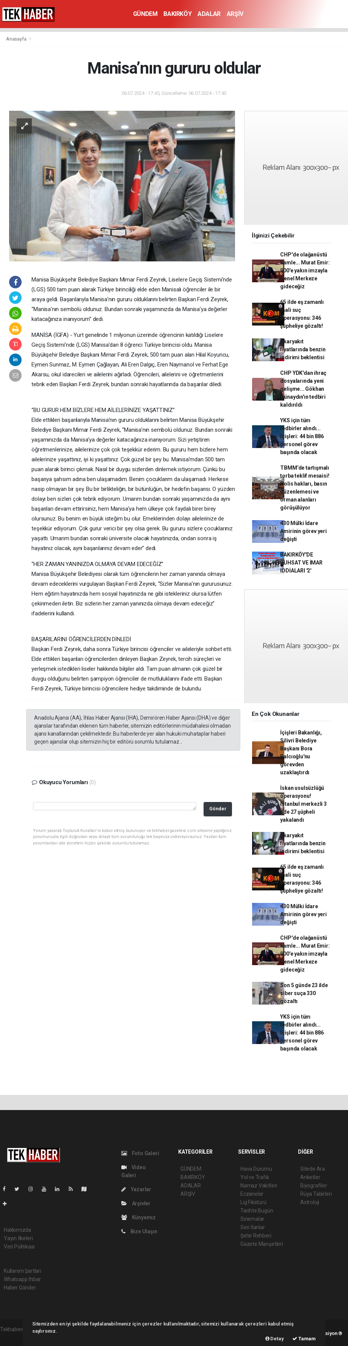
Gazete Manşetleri (261, 1244)
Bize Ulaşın (139, 1231)
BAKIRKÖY (177, 13)
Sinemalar (252, 1219)
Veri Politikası (19, 1247)
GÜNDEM (145, 13)
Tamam (304, 1338)
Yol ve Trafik (254, 1177)
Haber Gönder (20, 1288)
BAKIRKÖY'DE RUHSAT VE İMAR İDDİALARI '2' (301, 563)
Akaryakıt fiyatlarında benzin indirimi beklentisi (302, 349)
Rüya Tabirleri (316, 1194)
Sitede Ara (312, 1169)
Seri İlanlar (252, 1227)
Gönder (217, 808)
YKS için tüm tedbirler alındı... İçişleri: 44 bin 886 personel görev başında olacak (301, 436)
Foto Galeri (140, 1153)
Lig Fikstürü (253, 1202)
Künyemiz (138, 1217)
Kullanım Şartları (22, 1271)
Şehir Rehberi (255, 1236)
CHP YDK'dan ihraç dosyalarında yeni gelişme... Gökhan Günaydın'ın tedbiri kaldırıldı (303, 389)
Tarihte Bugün (256, 1211)
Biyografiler (313, 1185)
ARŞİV (235, 13)
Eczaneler (251, 1194)
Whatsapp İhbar (22, 1279)
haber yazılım (15, 1337)
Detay (274, 1338)
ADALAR (209, 13)
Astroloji (309, 1202)
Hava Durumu (256, 1169)
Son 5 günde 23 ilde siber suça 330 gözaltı (304, 993)
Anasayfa (16, 39)
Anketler (310, 1177)
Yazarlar (136, 1189)
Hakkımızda (17, 1230)
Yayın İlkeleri (18, 1238)
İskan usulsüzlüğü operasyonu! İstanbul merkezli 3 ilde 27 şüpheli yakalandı (303, 804)
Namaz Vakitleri (258, 1185)
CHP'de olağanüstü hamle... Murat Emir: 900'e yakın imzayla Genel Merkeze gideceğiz (304, 270)
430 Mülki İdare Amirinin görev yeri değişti (303, 531)
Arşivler (135, 1203)
